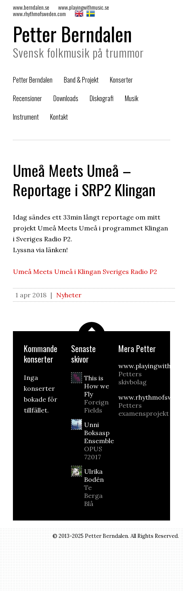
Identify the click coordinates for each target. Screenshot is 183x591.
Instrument (26, 117)
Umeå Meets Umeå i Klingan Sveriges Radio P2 (85, 272)
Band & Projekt (81, 80)
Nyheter (69, 295)
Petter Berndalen (72, 33)
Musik (131, 98)
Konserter (121, 80)
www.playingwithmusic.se (83, 7)
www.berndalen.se (31, 7)
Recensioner (27, 98)
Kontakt (59, 117)
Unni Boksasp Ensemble (99, 441)
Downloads (65, 98)
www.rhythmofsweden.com (39, 13)
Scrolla (92, 326)
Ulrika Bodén (98, 487)
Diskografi (102, 98)
